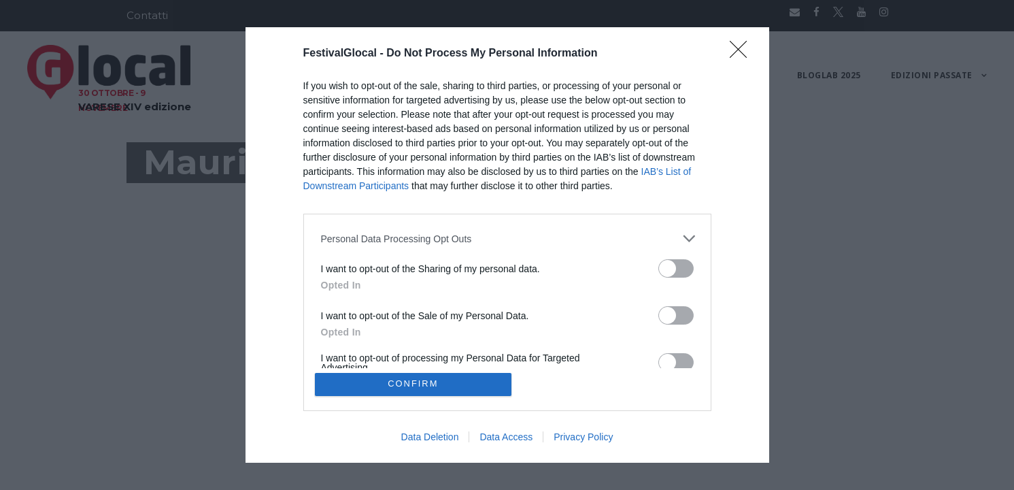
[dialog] (507, 245)
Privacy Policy (583, 436)
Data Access (506, 436)
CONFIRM (413, 384)
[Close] (743, 54)
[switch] (676, 268)
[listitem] (507, 238)
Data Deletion (430, 436)
